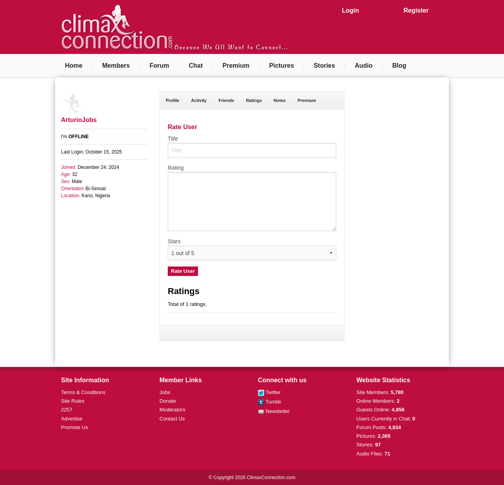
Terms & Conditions (83, 392)
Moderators (172, 410)
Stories (324, 65)
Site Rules (72, 401)
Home (73, 65)
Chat (196, 65)
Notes (280, 100)
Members (116, 65)
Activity (199, 100)
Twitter (269, 392)
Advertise (71, 419)
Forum (159, 65)
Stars (174, 241)
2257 (66, 410)
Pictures (281, 65)
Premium (235, 65)
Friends (226, 100)
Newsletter (274, 411)
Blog (399, 65)
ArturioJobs (79, 120)
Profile (172, 100)
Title (173, 138)
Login (350, 10)
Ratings (254, 100)
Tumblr (269, 402)
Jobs (164, 392)
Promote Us (74, 427)
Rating (175, 168)
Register (416, 10)
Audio (363, 65)
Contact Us (172, 419)
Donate (167, 401)
